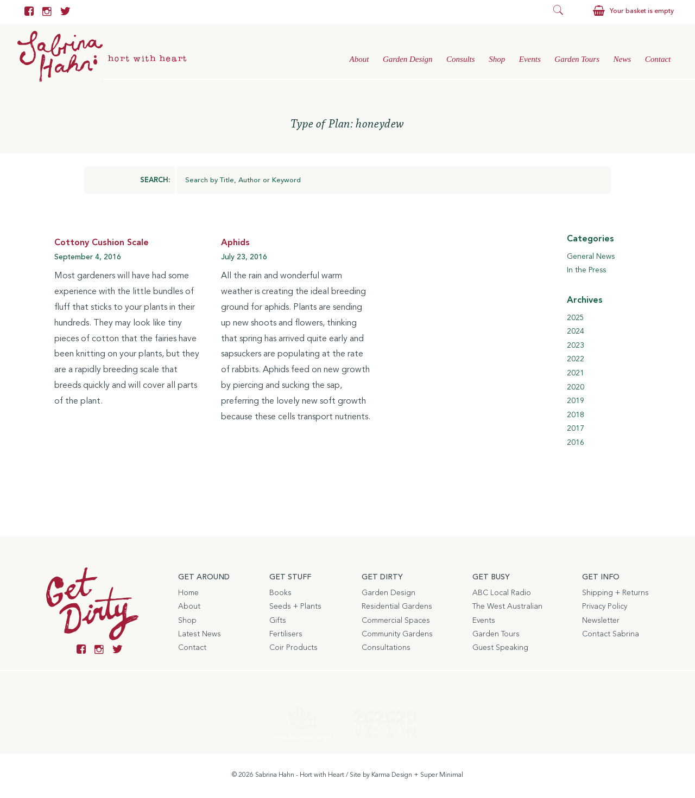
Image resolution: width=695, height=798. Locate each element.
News (622, 59)
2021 (575, 373)
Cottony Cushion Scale (101, 243)
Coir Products (293, 648)
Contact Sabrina (610, 634)
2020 (575, 387)
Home (188, 593)
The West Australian (507, 606)
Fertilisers (285, 634)
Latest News (199, 634)
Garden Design (408, 59)
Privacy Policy (604, 606)
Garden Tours (576, 59)
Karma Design (391, 775)
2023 (575, 345)
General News (591, 256)
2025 (575, 318)
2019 (575, 401)
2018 (575, 415)
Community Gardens (397, 634)
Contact (658, 59)
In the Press (586, 270)
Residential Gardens (397, 606)
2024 (575, 331)
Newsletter (601, 620)
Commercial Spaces (396, 620)
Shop (497, 59)
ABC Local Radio (501, 593)
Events (530, 59)
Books (280, 593)
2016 (575, 442)
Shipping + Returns (615, 593)
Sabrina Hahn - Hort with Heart (299, 775)
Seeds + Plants (295, 606)
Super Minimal (441, 775)
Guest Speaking (500, 648)
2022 (575, 359)
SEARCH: (155, 180)
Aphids (235, 243)
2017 (575, 429)
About (359, 59)
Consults (460, 59)
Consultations (386, 648)
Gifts (277, 620)
